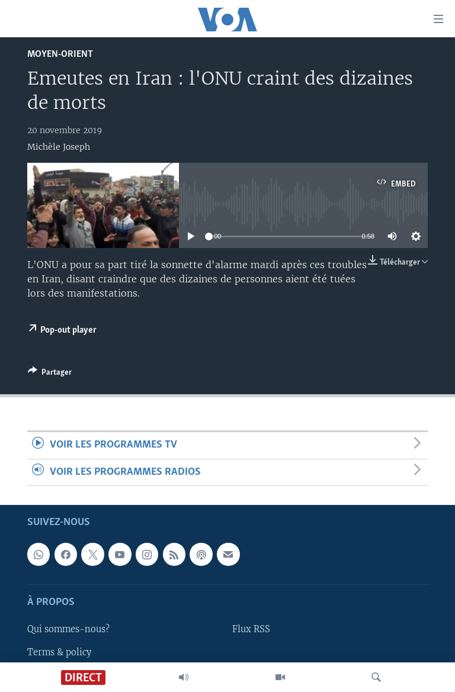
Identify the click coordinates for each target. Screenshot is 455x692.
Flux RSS (251, 629)
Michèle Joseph (58, 146)
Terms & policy (59, 651)
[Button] (50, 374)
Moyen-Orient (60, 54)
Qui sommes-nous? (68, 629)
